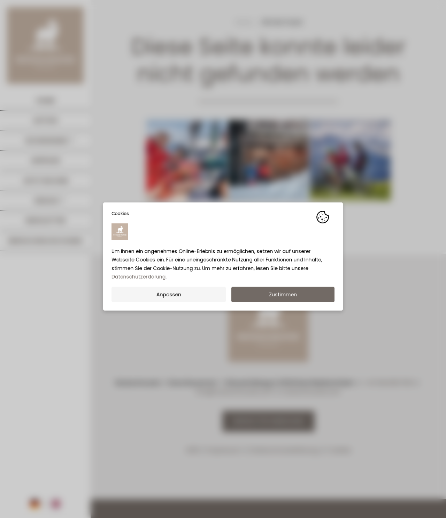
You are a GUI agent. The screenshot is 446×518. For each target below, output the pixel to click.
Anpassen (168, 297)
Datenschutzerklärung (139, 279)
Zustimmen (283, 297)
